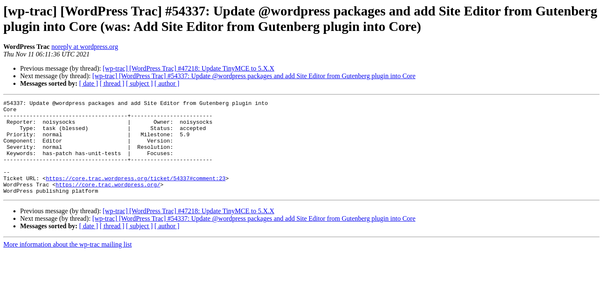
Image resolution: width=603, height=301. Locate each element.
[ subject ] (139, 83)
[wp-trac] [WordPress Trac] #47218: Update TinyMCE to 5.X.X (188, 68)
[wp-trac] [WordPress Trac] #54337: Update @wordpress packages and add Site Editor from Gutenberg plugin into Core (253, 75)
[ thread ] (112, 83)
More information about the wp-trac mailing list (67, 263)
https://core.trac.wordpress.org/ (108, 202)
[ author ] (167, 83)
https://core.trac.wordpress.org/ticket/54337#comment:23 (135, 194)
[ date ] (88, 83)
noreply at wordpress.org (85, 46)
